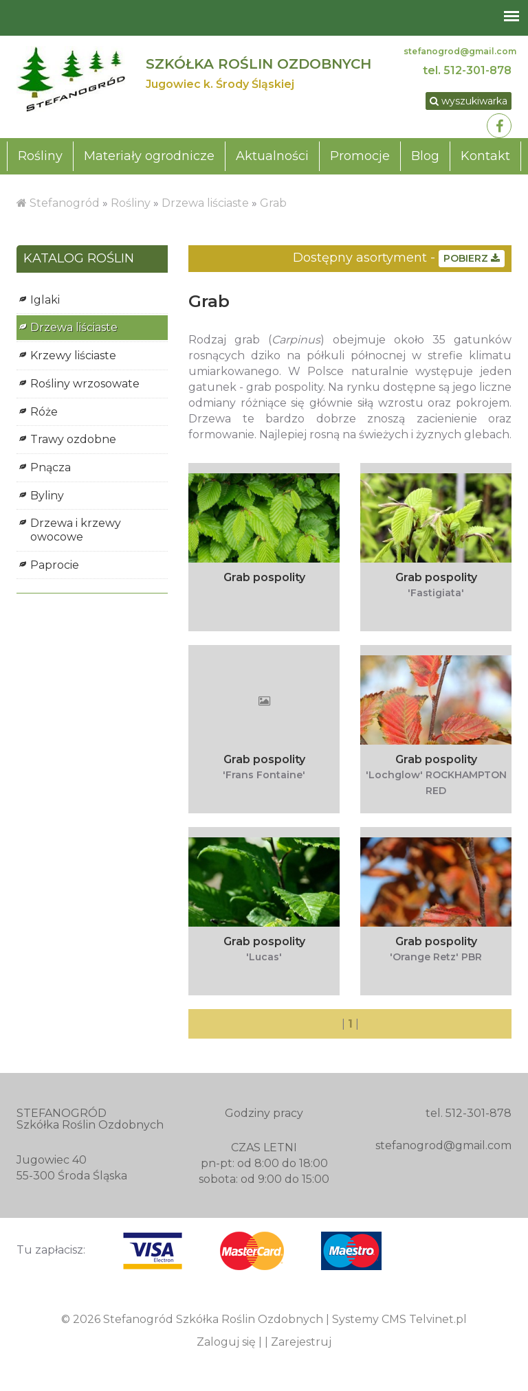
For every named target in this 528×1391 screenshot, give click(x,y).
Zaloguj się (226, 1341)
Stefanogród (65, 203)
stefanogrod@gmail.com (460, 51)
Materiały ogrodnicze (149, 155)
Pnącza (50, 467)
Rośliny (40, 155)
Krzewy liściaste (73, 355)
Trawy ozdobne (73, 439)
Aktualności (272, 155)
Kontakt (485, 155)
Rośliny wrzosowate (85, 383)
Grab (273, 203)
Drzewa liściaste (205, 203)
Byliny (47, 495)
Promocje (360, 155)
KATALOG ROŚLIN (78, 259)
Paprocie (54, 565)
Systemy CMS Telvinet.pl (399, 1319)
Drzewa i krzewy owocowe (75, 530)
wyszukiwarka (468, 101)
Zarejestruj (301, 1341)
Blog (425, 155)
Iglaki (45, 299)
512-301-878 (477, 70)
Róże (44, 411)
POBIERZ (471, 258)
